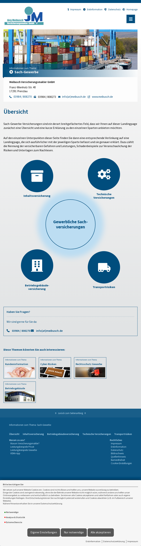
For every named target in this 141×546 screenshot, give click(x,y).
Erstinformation (93, 541)
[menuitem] (14, 434)
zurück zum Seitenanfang (70, 413)
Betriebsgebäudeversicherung (63, 434)
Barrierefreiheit (118, 459)
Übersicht (14, 434)
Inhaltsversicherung (33, 434)
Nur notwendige (74, 532)
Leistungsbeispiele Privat (22, 446)
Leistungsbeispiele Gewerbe (23, 450)
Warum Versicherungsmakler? (24, 443)
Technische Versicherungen (96, 434)
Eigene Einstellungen (43, 532)
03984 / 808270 (21, 330)
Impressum (132, 541)
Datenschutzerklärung (114, 541)
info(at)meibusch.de (49, 330)
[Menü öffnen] (130, 19)
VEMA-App (15, 453)
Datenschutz (112, 9)
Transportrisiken (123, 434)
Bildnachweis (117, 453)
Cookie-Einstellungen (121, 463)
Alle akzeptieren (101, 532)
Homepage (130, 9)
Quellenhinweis (118, 456)
